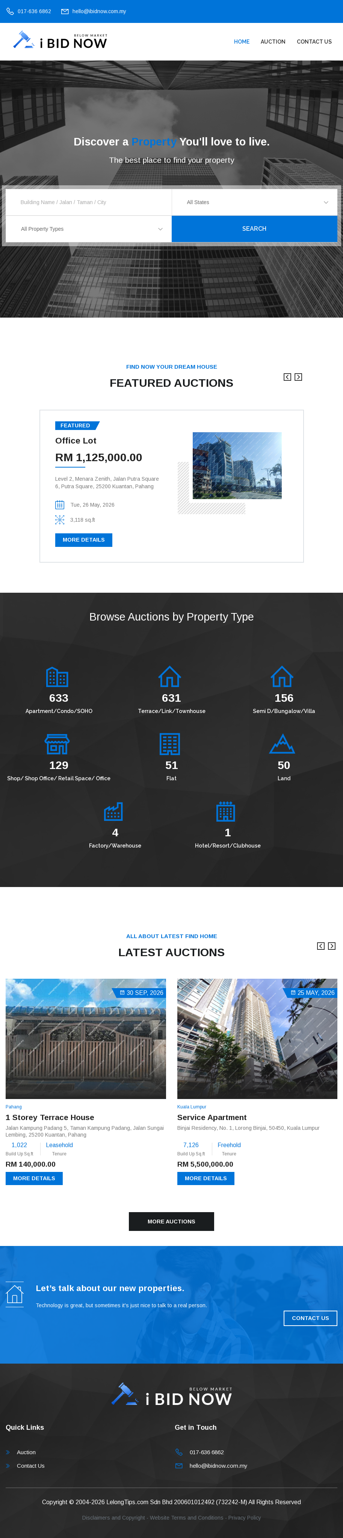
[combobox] (255, 202)
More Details (84, 540)
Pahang (14, 1107)
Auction (273, 42)
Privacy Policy (244, 1518)
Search (254, 228)
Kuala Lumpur (191, 1107)
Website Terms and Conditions (187, 1518)
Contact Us (314, 42)
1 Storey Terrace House (50, 1117)
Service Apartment (212, 1117)
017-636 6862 (34, 11)
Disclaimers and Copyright (113, 1518)
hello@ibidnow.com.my (99, 11)
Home (241, 42)
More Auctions (171, 1222)
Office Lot (76, 440)
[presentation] (287, 381)
